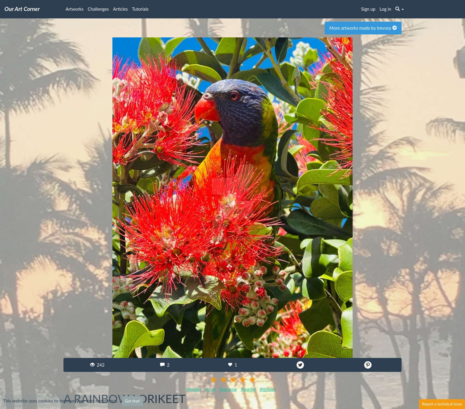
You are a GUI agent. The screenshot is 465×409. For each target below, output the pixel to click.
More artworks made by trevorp (363, 28)
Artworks (75, 9)
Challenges (98, 9)
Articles (120, 9)
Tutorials (140, 9)
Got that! (132, 401)
